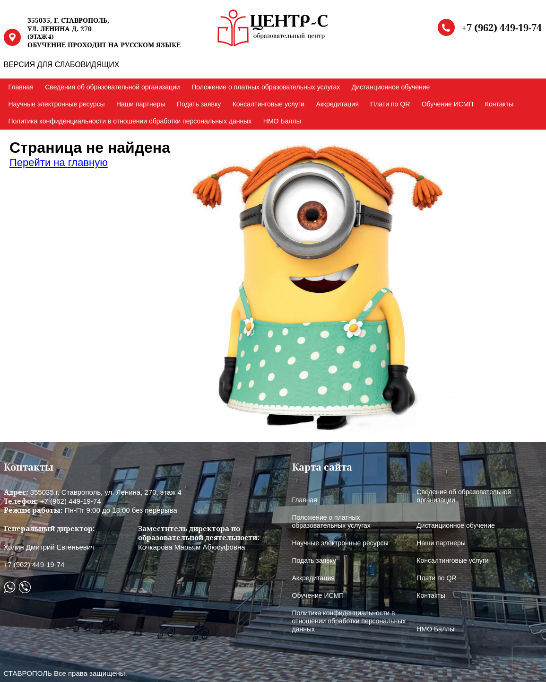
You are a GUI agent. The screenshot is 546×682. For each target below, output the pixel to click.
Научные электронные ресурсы (57, 104)
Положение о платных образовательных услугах (265, 87)
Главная (21, 87)
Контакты (499, 104)
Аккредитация (337, 104)
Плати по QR (390, 104)
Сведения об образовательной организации (112, 87)
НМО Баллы (282, 121)
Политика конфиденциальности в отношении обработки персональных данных (130, 121)
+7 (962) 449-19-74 (501, 28)
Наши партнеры (140, 104)
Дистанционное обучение (391, 87)
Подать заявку (199, 104)
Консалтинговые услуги (268, 104)
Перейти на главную (58, 162)
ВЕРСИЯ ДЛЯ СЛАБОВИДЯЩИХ (62, 65)
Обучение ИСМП (448, 104)
